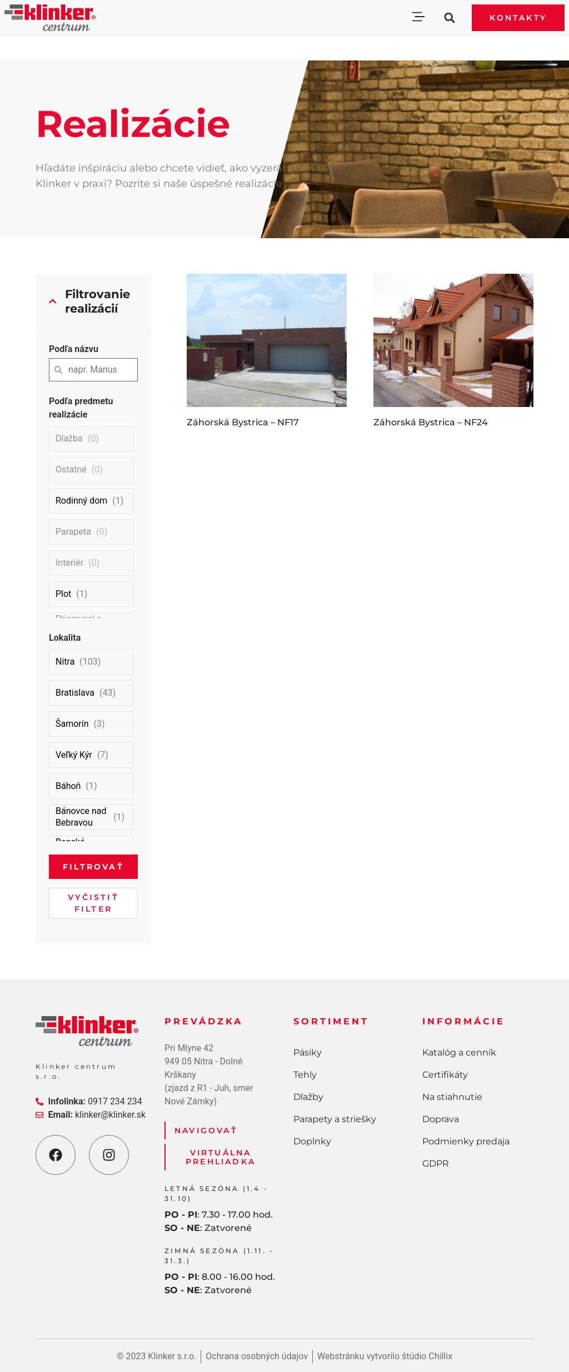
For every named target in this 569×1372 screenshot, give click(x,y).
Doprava (440, 1119)
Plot (63, 594)
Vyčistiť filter (93, 903)
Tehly (305, 1074)
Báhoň (68, 786)
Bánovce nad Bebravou (81, 817)
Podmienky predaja (466, 1141)
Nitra (65, 661)
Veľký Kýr (74, 755)
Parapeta (73, 531)
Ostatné (71, 469)
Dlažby (308, 1097)
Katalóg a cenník (459, 1052)
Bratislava (75, 692)
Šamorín (72, 723)
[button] (418, 18)
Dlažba (69, 438)
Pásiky (307, 1052)
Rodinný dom (81, 500)
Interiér (69, 562)
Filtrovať (93, 867)
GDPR (435, 1163)
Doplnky (312, 1141)
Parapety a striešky (334, 1119)
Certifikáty (445, 1074)
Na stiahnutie (452, 1097)
